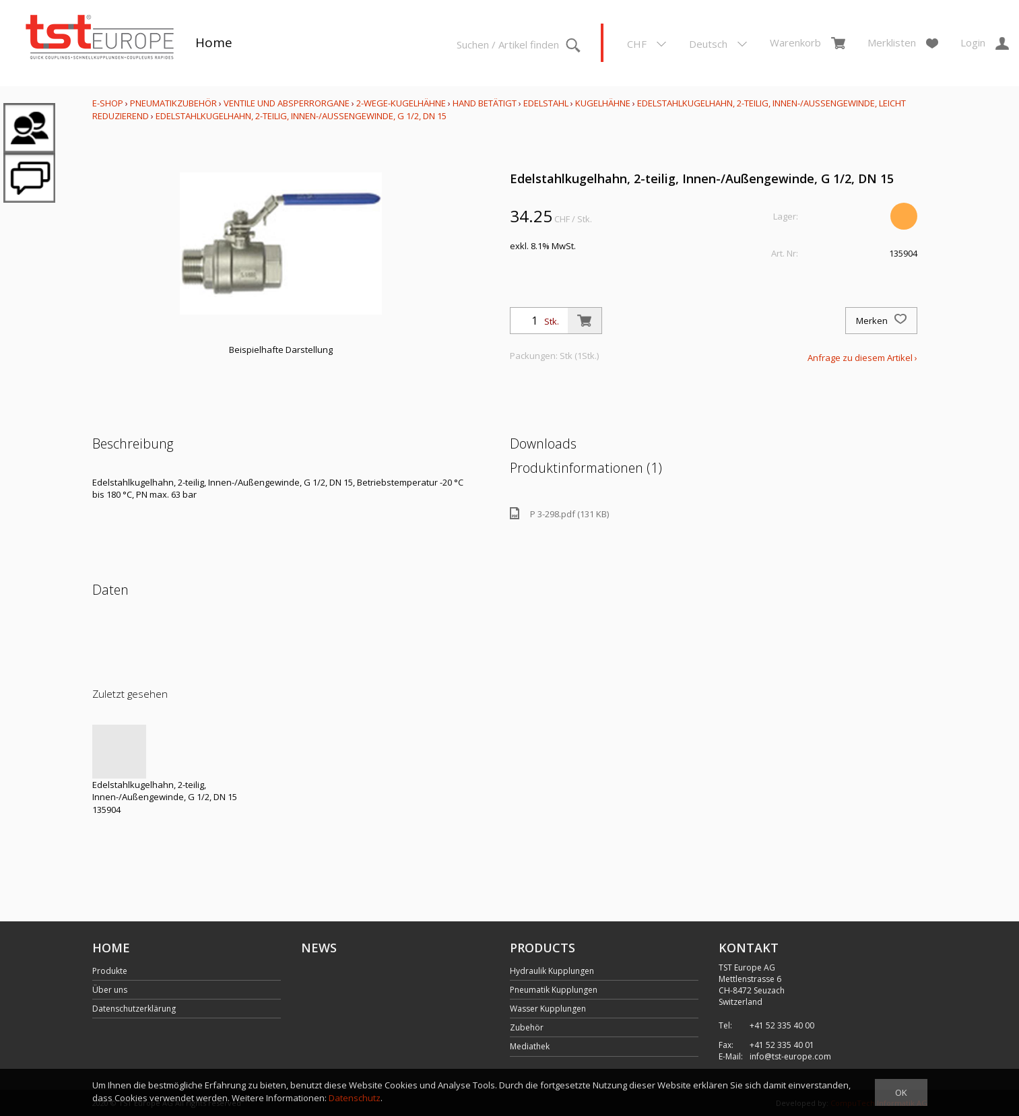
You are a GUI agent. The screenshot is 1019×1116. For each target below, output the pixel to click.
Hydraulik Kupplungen (552, 971)
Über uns (109, 989)
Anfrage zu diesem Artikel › (862, 358)
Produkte (109, 971)
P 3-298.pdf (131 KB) (559, 513)
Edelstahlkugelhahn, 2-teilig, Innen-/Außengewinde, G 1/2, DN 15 (301, 116)
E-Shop (107, 103)
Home (213, 42)
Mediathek (530, 1046)
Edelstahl (545, 103)
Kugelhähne (602, 103)
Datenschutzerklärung (134, 1008)
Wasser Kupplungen (548, 1008)
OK (901, 1092)
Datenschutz (355, 1098)
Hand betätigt (485, 103)
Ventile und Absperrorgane (287, 103)
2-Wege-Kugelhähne (401, 103)
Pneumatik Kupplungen (553, 989)
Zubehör (527, 1027)
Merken (881, 320)
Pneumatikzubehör (174, 103)
